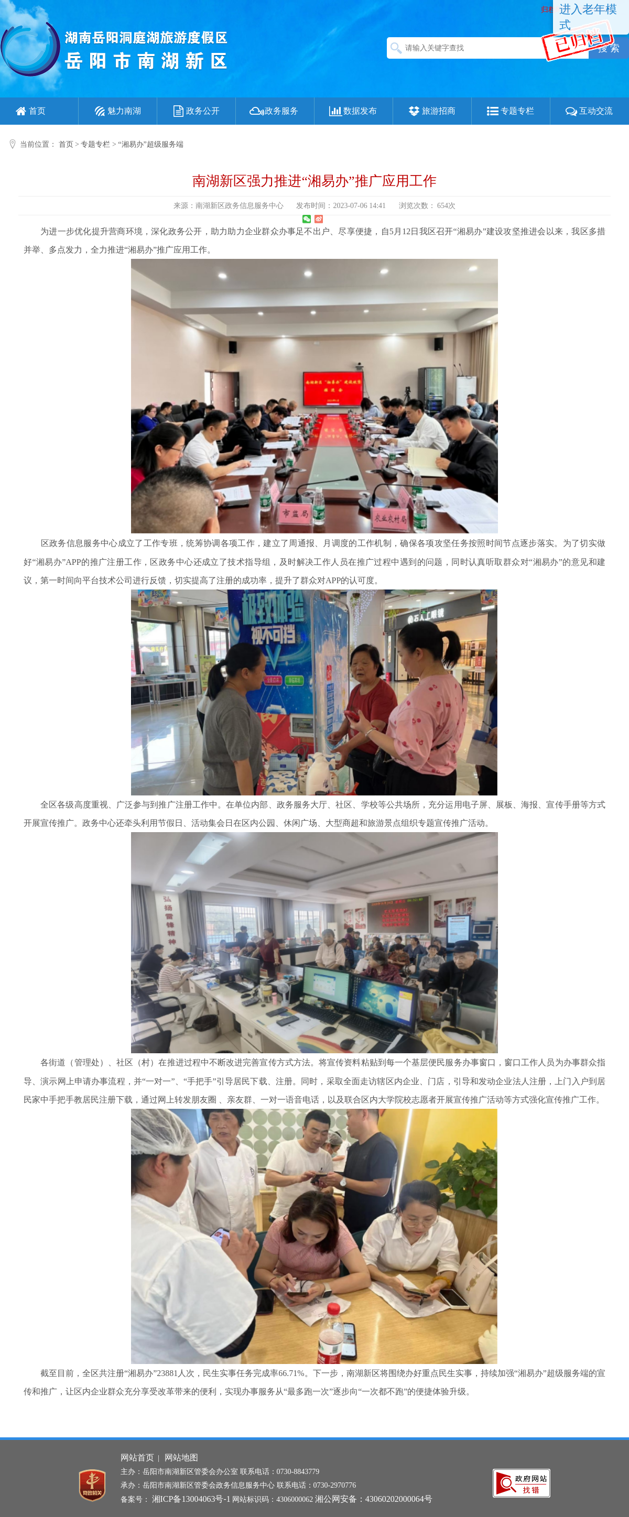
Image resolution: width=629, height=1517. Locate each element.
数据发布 (352, 111)
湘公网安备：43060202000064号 (373, 1498)
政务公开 (195, 111)
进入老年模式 (588, 17)
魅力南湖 (116, 111)
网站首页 (137, 1457)
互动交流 (588, 111)
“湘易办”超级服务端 (150, 144)
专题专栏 (509, 111)
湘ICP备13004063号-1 (191, 1498)
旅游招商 (431, 111)
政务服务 (273, 111)
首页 (29, 111)
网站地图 (181, 1457)
